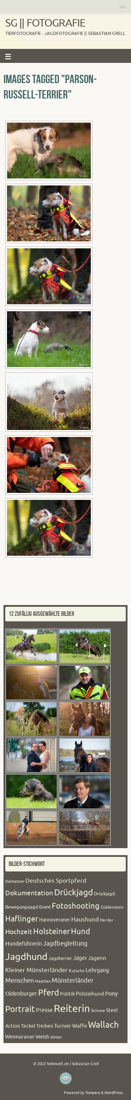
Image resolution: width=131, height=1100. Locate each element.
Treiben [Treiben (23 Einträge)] (44, 1026)
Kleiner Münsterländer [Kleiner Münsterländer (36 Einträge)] (36, 970)
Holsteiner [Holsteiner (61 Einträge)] (51, 932)
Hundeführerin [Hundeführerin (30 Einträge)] (23, 943)
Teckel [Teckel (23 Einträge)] (28, 1026)
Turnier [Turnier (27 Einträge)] (62, 1026)
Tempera (92, 1092)
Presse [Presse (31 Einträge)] (44, 1010)
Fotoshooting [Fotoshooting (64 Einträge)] (76, 906)
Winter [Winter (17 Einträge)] (56, 1037)
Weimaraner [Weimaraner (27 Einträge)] (20, 1037)
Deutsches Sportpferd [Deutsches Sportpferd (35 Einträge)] (56, 880)
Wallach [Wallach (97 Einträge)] (103, 1024)
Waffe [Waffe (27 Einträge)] (79, 1026)
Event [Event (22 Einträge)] (45, 907)
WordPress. (114, 1092)
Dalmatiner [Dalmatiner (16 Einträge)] (14, 881)
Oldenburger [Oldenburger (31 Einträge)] (21, 993)
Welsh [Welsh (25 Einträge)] (42, 1037)
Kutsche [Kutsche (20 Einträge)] (77, 971)
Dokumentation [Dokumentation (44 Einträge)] (29, 893)
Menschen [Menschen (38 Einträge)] (19, 980)
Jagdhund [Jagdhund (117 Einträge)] (26, 957)
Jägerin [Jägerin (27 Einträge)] (97, 958)
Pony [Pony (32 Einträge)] (111, 993)
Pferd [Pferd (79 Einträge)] (48, 993)
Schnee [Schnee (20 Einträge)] (98, 1010)
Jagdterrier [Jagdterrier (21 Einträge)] (60, 958)
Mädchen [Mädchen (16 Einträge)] (43, 981)
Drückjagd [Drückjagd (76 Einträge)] (73, 892)
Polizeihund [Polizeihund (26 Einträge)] (90, 994)
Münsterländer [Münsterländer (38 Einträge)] (73, 980)
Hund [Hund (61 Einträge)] (80, 932)
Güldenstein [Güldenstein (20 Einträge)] (112, 907)
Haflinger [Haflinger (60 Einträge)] (21, 919)
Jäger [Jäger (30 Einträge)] (80, 958)
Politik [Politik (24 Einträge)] (67, 994)
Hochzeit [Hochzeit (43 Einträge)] (18, 932)
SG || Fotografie (45, 23)
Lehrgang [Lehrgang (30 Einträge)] (97, 970)
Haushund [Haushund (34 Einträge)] (85, 919)
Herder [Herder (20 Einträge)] (107, 920)
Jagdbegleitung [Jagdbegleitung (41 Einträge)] (65, 943)
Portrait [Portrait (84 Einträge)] (20, 1009)
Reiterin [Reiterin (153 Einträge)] (72, 1008)
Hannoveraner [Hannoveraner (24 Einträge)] (54, 920)
